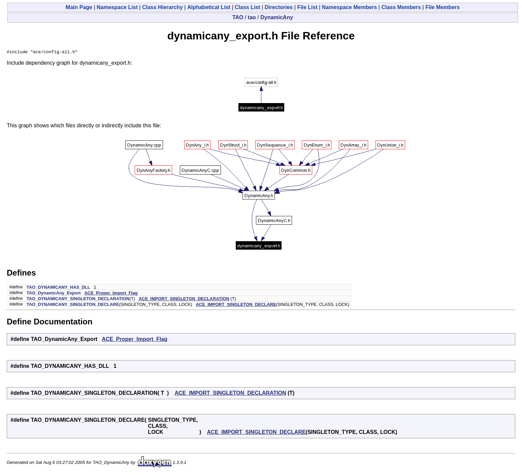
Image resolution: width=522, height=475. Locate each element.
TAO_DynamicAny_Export (54, 293)
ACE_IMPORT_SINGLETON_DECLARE (236, 305)
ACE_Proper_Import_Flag (110, 293)
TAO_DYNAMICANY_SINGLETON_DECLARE (73, 305)
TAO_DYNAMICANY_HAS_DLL (58, 288)
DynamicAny (276, 17)
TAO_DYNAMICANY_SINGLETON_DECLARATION (78, 299)
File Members (442, 7)
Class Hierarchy (162, 7)
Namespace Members (349, 7)
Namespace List (117, 7)
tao (252, 17)
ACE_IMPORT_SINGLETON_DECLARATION (184, 299)
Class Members (401, 7)
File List (307, 7)
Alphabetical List (208, 7)
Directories (279, 7)
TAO (237, 17)
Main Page (79, 7)
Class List (247, 7)
